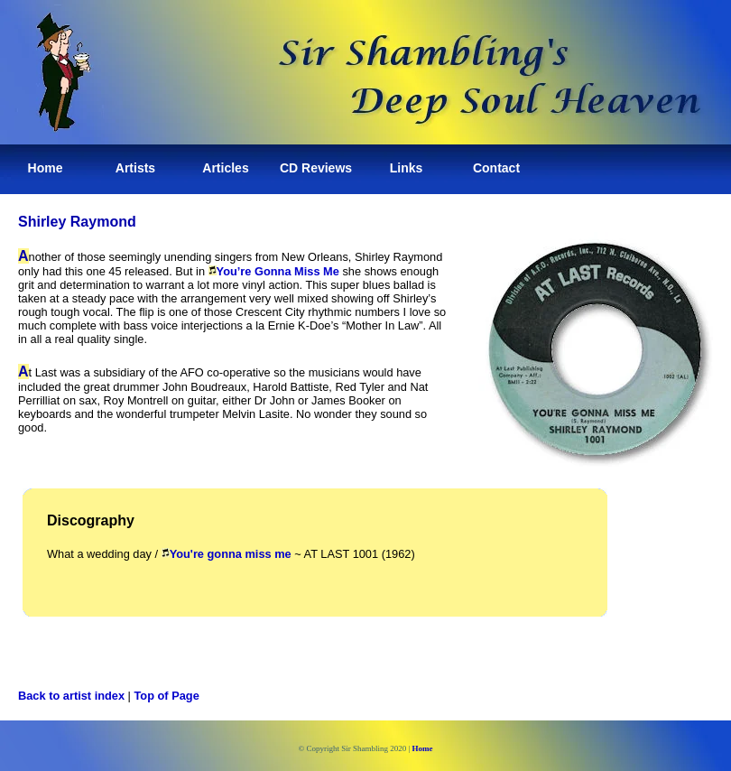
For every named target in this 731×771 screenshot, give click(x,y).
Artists (135, 168)
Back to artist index (71, 695)
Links (406, 168)
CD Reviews (316, 168)
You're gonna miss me (230, 554)
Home (45, 168)
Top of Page (166, 695)
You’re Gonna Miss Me (278, 271)
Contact (496, 168)
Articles (225, 168)
